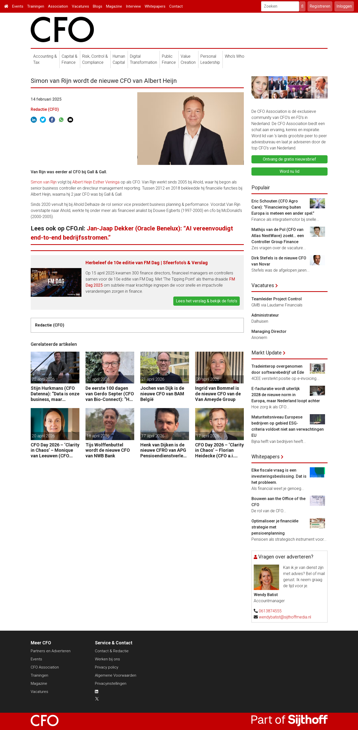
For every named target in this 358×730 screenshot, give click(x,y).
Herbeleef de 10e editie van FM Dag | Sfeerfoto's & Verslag (147, 262)
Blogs (97, 6)
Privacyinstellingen (110, 683)
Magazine (114, 6)
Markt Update (266, 353)
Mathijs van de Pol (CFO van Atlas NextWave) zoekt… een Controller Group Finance (277, 235)
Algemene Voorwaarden (115, 675)
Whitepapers (155, 6)
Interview (133, 6)
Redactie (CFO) (45, 109)
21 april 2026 (98, 379)
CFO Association (45, 667)
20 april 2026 (207, 379)
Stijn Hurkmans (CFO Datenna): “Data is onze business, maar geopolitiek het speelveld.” (55, 393)
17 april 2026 (152, 435)
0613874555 (270, 611)
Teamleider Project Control (276, 299)
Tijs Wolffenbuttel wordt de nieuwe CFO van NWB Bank (108, 450)
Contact (176, 6)
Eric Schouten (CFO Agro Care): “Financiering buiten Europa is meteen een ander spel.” (282, 207)
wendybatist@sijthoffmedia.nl (285, 617)
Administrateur (265, 315)
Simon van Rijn (44, 182)
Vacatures (80, 6)
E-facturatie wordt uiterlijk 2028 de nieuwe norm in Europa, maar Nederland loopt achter (285, 394)
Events (17, 6)
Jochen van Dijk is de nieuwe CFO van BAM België (162, 393)
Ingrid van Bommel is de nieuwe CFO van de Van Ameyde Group (218, 393)
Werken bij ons (107, 659)
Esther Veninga (106, 182)
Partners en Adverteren (51, 651)
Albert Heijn (82, 182)
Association (58, 6)
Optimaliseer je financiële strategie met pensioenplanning (274, 527)
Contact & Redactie (112, 651)
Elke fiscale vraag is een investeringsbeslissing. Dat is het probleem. (278, 476)
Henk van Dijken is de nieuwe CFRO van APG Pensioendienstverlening (163, 450)
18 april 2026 (98, 435)
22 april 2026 (43, 379)
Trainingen (35, 6)
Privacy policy (106, 667)
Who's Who (234, 56)
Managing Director (268, 331)
